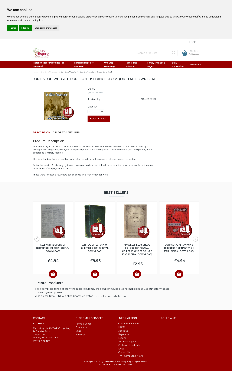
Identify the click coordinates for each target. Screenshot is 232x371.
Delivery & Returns (66, 132)
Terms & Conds (83, 323)
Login (193, 42)
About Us (123, 330)
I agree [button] (13, 28)
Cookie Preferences (128, 323)
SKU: (143, 99)
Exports (122, 338)
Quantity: (92, 106)
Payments (123, 334)
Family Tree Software (131, 65)
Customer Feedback (129, 345)
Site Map (80, 334)
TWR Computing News (130, 356)
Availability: (94, 99)
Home (35, 72)
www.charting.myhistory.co (111, 296)
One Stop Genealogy (109, 65)
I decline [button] (25, 28)
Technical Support (127, 341)
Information (195, 64)
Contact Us (81, 327)
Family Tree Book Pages (156, 65)
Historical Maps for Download (84, 65)
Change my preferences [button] (46, 28)
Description (41, 132)
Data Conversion (178, 65)
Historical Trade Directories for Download (48, 65)
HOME (121, 327)
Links (121, 348)
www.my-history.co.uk (49, 292)
